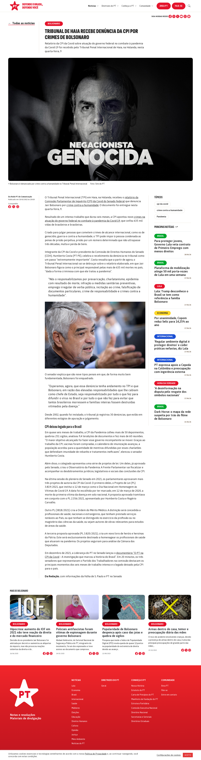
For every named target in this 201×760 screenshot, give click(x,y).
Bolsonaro (19, 624)
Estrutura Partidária (140, 703)
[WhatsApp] (185, 16)
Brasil (160, 236)
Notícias (76, 680)
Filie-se (178, 6)
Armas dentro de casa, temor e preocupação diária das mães (168, 630)
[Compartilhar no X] (47, 653)
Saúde (74, 703)
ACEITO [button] (188, 755)
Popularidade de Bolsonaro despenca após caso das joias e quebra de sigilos (122, 632)
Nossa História (137, 686)
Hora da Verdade (166, 383)
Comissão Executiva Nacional (144, 708)
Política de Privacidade (96, 754)
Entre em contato (169, 695)
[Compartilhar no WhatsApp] (17, 206)
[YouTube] (181, 16)
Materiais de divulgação (25, 718)
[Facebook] (170, 16)
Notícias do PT (78, 743)
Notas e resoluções (22, 714)
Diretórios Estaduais (140, 721)
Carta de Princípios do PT (142, 695)
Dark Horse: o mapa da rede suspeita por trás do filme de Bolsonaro (172, 415)
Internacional (165, 336)
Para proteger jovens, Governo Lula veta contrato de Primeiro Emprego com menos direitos (172, 246)
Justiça (75, 734)
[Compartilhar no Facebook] (9, 206)
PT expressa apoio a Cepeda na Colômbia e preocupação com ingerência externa (172, 368)
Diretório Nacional (139, 712)
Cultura (75, 726)
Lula (159, 286)
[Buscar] (189, 5)
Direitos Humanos (79, 721)
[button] (93, 6)
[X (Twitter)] (177, 16)
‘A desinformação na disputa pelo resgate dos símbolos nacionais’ (170, 392)
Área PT (164, 6)
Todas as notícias (21, 23)
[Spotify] (188, 16)
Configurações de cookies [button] (169, 755)
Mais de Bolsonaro (19, 591)
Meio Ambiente (78, 739)
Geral (103, 686)
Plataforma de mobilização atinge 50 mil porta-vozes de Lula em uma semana (172, 271)
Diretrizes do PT (110, 680)
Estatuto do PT (138, 690)
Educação (76, 717)
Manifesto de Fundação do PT (144, 699)
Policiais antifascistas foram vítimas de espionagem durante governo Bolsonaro (76, 632)
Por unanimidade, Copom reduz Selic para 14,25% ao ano (171, 321)
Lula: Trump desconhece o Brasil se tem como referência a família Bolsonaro (171, 296)
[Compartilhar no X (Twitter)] (13, 206)
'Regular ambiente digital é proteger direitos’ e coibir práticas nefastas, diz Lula (172, 345)
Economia (162, 313)
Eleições (75, 712)
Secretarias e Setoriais (141, 717)
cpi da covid (162, 204)
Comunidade (168, 680)
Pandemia (161, 216)
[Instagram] (173, 16)
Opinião (75, 730)
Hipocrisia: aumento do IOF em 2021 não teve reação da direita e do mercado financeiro (30, 632)
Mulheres (76, 708)
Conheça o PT (138, 680)
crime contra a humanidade (82, 205)
